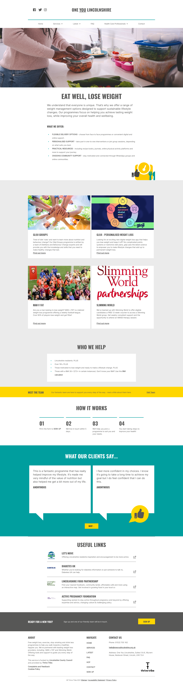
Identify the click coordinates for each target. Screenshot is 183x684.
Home (40, 24)
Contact (141, 24)
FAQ (92, 24)
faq (88, 657)
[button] (58, 24)
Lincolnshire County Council (60, 660)
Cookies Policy (34, 669)
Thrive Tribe (47, 663)
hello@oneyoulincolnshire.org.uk (122, 647)
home (89, 643)
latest (90, 652)
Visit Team (151, 392)
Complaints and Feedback (39, 666)
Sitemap (84, 680)
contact (91, 667)
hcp (88, 662)
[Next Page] (91, 526)
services (91, 648)
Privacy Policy (111, 680)
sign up (146, 621)
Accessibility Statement (96, 680)
